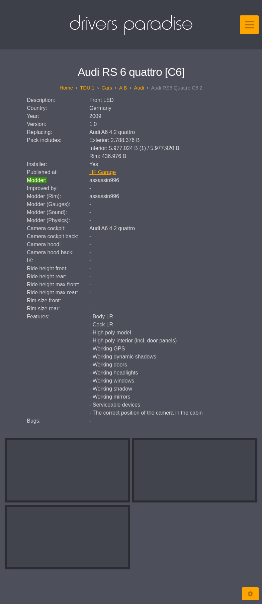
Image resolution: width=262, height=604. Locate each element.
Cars (106, 88)
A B (123, 88)
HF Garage (102, 172)
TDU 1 (87, 88)
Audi (139, 88)
